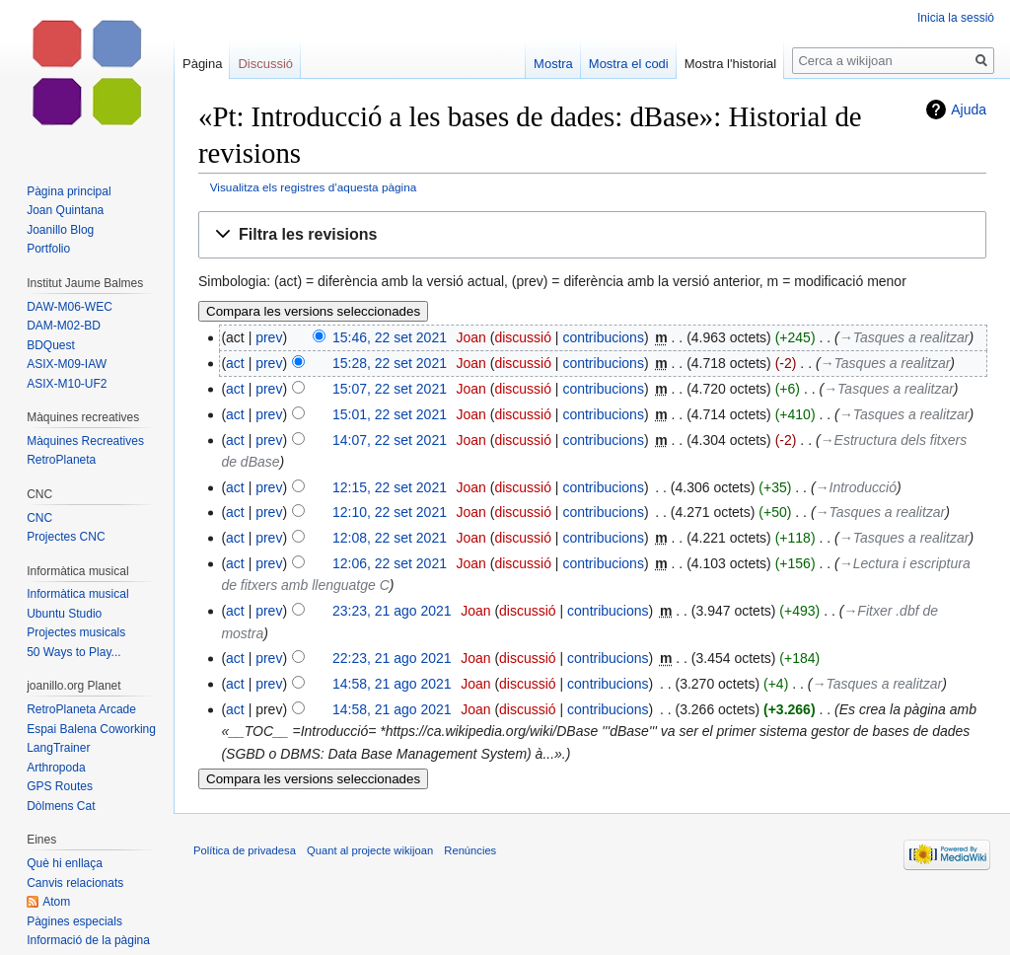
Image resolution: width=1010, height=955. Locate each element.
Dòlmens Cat (61, 806)
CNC (39, 518)
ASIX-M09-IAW (67, 364)
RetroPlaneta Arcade (81, 709)
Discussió (265, 63)
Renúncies (470, 850)
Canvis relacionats (75, 883)
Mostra (553, 63)
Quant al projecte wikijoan (370, 850)
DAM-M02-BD (64, 325)
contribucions (603, 337)
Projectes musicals (76, 632)
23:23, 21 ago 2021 (392, 611)
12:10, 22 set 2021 (389, 512)
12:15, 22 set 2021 (389, 487)
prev (268, 337)
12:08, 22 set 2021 (389, 538)
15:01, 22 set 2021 (389, 414)
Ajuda (968, 109)
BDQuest (51, 345)
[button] (592, 235)
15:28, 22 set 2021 (389, 363)
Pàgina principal (68, 191)
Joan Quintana (65, 210)
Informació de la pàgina (88, 940)
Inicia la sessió (955, 18)
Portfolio (48, 249)
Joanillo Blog (60, 230)
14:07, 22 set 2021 (389, 440)
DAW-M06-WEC (69, 307)
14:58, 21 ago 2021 (392, 684)
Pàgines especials (74, 921)
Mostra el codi (629, 63)
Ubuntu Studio (64, 614)
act (235, 363)
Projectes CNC (66, 537)
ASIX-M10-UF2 (67, 384)
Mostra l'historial (731, 63)
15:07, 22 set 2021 (389, 389)
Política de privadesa (244, 850)
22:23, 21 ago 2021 (392, 658)
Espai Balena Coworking (91, 729)
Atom (56, 902)
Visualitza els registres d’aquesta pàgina (313, 187)
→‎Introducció (856, 487)
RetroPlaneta (61, 460)
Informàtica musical (77, 594)
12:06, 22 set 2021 (389, 563)
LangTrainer (58, 748)
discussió (522, 337)
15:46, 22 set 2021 (389, 337)
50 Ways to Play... (73, 652)
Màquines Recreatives (85, 441)
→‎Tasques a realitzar (904, 337)
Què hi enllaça (65, 863)
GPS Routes (60, 786)
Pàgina (202, 63)
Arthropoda (56, 767)
